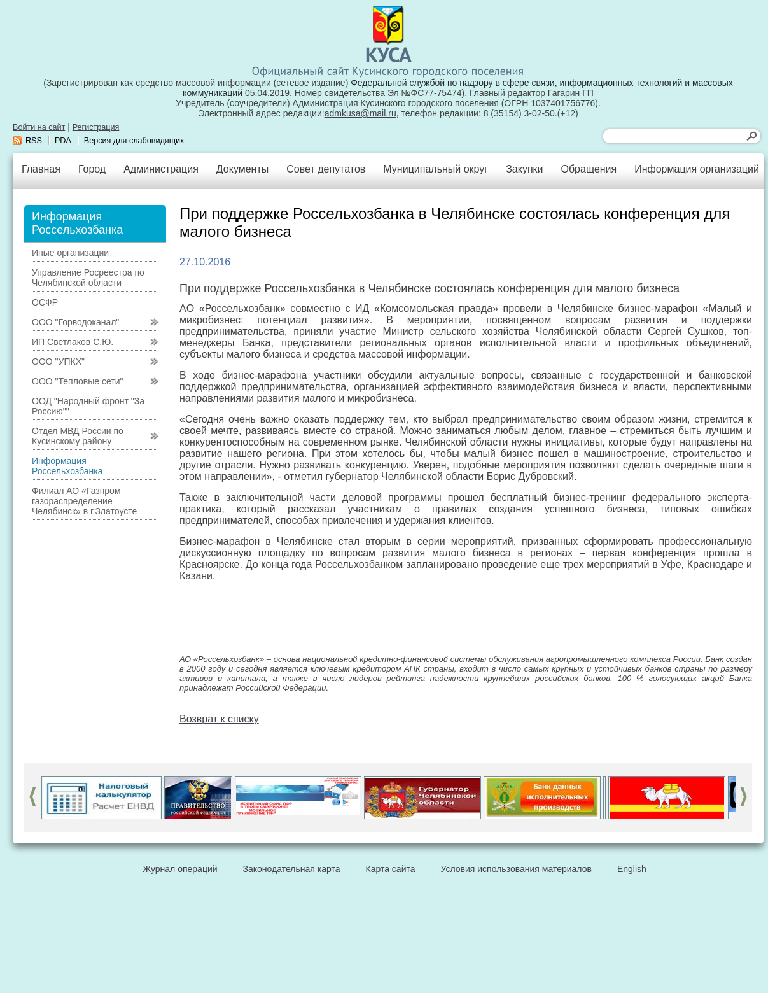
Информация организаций (696, 169)
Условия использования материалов (516, 869)
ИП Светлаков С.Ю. (72, 342)
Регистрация (96, 127)
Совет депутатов (325, 169)
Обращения (589, 169)
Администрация (161, 169)
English (631, 869)
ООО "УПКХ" (58, 361)
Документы (242, 169)
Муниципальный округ (435, 169)
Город (92, 169)
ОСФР (45, 302)
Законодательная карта (291, 869)
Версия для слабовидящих (134, 140)
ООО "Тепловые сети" (77, 381)
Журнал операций (180, 869)
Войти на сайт (39, 127)
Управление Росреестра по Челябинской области (88, 277)
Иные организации (70, 253)
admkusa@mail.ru (360, 113)
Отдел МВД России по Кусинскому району (77, 436)
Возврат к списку (219, 719)
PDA (63, 140)
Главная (41, 169)
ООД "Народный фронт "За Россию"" (88, 406)
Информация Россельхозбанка (67, 466)
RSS (33, 140)
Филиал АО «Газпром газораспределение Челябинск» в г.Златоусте (84, 501)
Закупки (524, 169)
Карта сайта (390, 869)
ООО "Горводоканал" (75, 322)
